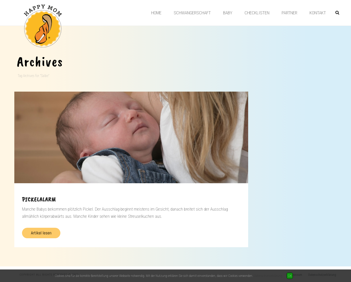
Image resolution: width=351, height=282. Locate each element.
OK (290, 276)
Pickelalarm (39, 199)
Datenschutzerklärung (268, 276)
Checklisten (257, 12)
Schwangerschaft (192, 12)
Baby (227, 12)
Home (156, 12)
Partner (289, 12)
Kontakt (318, 12)
